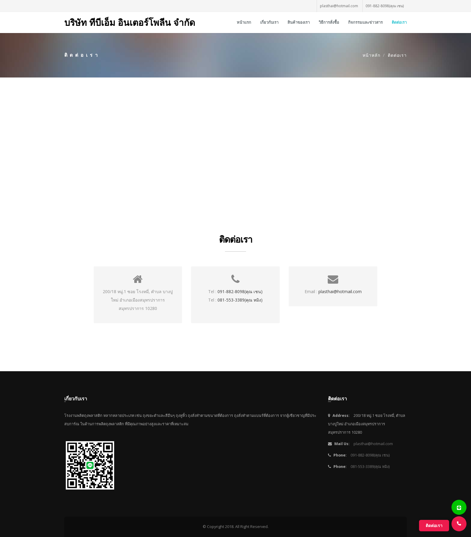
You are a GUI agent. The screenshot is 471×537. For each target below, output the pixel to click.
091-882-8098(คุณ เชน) (385, 5)
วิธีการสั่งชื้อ (329, 22)
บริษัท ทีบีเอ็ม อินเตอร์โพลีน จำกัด (129, 22)
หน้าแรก (244, 22)
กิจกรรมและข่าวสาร (365, 22)
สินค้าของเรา (298, 22)
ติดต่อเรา (399, 22)
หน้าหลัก (371, 55)
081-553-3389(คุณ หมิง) (240, 300)
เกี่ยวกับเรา (269, 22)
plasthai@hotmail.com (339, 5)
